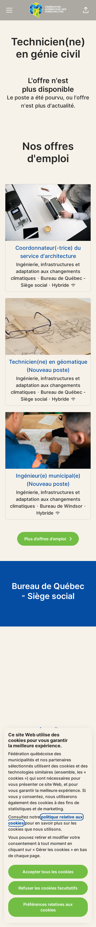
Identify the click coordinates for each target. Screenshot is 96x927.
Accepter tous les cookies (48, 871)
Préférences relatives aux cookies (48, 907)
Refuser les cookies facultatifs (48, 888)
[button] (86, 10)
